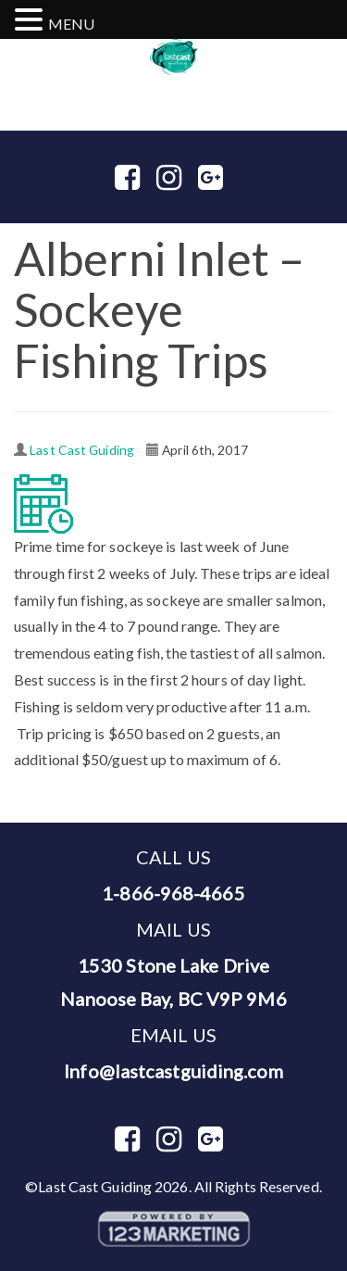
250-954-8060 (253, 84)
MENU (71, 23)
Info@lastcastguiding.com (173, 1071)
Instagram (183, 179)
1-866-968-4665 (169, 84)
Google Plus (213, 179)
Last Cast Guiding (82, 450)
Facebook (142, 179)
